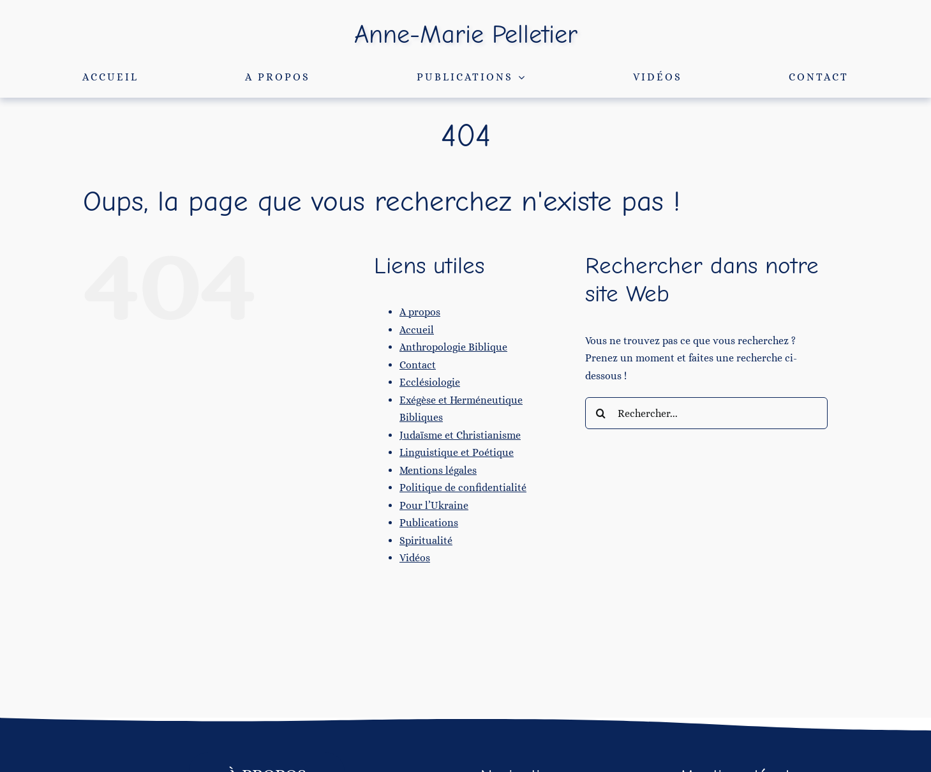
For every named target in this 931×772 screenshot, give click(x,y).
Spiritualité (425, 540)
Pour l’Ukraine (433, 505)
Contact (417, 365)
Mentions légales (438, 470)
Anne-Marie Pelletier (465, 34)
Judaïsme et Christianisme (460, 435)
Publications (428, 523)
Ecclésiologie (429, 382)
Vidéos (414, 558)
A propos (419, 312)
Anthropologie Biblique (453, 347)
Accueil (416, 330)
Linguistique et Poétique (456, 452)
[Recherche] (601, 413)
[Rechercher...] (706, 413)
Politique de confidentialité (462, 487)
